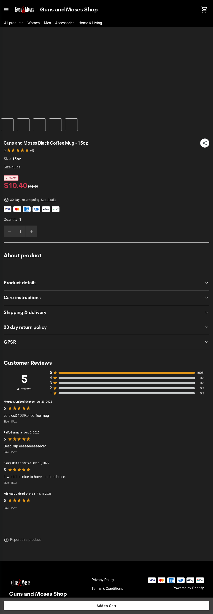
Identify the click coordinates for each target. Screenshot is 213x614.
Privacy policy (103, 580)
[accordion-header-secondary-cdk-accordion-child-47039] (106, 283)
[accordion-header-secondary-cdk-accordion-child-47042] (106, 342)
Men (47, 23)
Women (33, 23)
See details (48, 200)
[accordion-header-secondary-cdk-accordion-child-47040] (106, 297)
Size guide (12, 167)
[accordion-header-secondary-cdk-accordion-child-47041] (106, 312)
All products (13, 23)
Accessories (64, 23)
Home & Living (90, 23)
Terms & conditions (107, 588)
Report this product (25, 539)
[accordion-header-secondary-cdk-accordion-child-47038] (106, 327)
